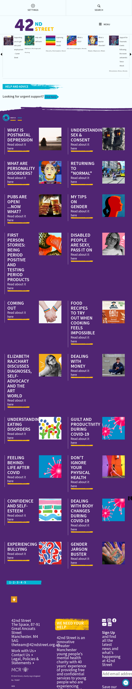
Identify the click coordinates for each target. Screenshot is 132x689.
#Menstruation (7, 83)
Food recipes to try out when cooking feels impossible (83, 338)
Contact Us (21, 674)
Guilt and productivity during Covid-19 (85, 446)
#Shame (5, 51)
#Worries (5, 75)
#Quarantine (6, 79)
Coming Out (15, 325)
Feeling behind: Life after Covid (18, 485)
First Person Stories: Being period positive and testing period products (18, 277)
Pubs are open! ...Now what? (17, 224)
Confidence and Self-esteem (20, 526)
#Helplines (6, 43)
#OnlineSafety (6, 59)
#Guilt (4, 47)
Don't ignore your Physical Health (80, 487)
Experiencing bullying (22, 566)
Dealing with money (79, 381)
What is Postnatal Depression (20, 155)
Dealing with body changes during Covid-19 (82, 531)
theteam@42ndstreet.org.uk (35, 664)
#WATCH (13, 139)
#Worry (5, 55)
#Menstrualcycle (7, 87)
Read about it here (16, 166)
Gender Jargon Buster (79, 569)
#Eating (5, 63)
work (4, 91)
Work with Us (23, 671)
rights (4, 95)
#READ (20, 139)
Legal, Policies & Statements (25, 681)
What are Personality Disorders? (21, 188)
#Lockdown (6, 71)
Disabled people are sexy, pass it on (81, 262)
